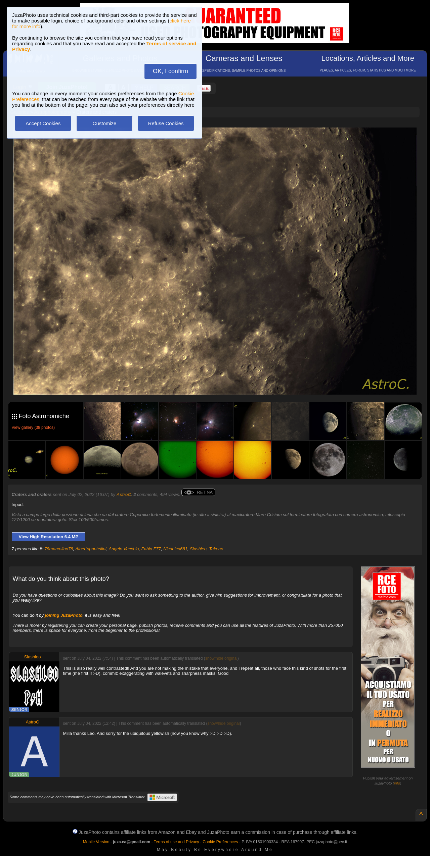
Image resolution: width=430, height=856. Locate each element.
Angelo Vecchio (124, 548)
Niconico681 (175, 548)
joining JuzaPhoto (64, 615)
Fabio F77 (151, 548)
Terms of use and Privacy (176, 842)
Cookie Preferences (220, 842)
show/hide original (221, 658)
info (397, 783)
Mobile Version (96, 842)
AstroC (124, 494)
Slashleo (198, 548)
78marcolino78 (58, 548)
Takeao (216, 548)
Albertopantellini (90, 548)
